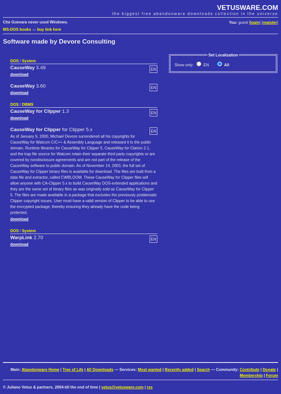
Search (203, 369)
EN (205, 65)
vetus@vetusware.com (122, 387)
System (29, 61)
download (19, 74)
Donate (269, 369)
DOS (14, 61)
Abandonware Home (40, 369)
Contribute (249, 369)
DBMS (27, 104)
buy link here (49, 29)
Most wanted (150, 369)
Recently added (179, 369)
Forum (272, 375)
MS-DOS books (17, 29)
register (270, 22)
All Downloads (99, 369)
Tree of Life (73, 369)
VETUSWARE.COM (247, 7)
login (254, 22)
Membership (251, 375)
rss (150, 387)
